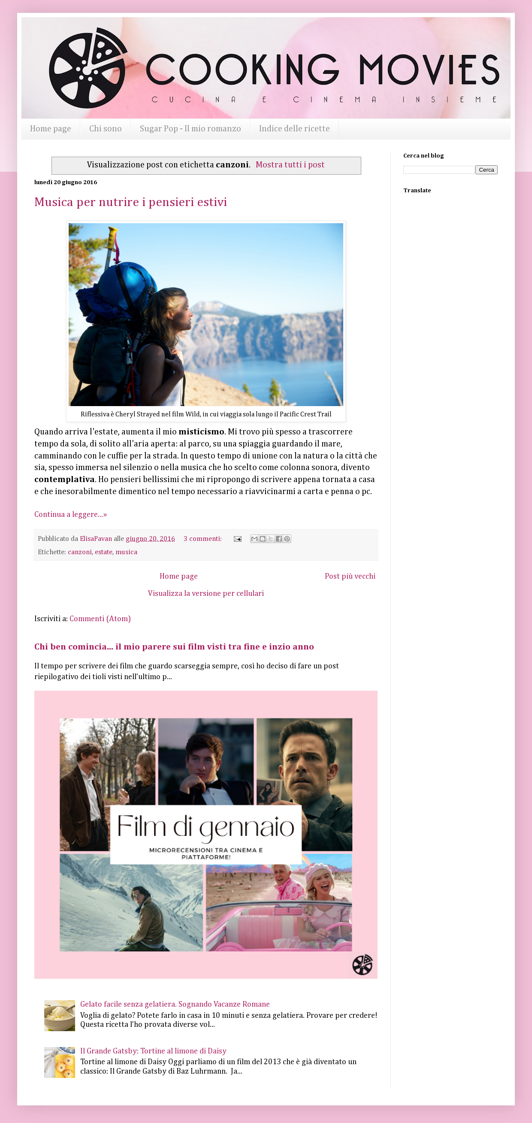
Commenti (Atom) (100, 619)
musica (126, 552)
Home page (50, 128)
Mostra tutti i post (290, 165)
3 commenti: (204, 539)
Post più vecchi (350, 576)
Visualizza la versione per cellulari (206, 594)
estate (103, 552)
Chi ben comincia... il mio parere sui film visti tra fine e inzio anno (174, 647)
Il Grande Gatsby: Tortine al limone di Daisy (153, 1051)
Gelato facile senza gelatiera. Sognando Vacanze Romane (175, 1004)
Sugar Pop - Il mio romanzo (190, 128)
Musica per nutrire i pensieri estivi (130, 202)
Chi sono (105, 128)
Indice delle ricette (294, 128)
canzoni (80, 552)
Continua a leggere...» (70, 515)
